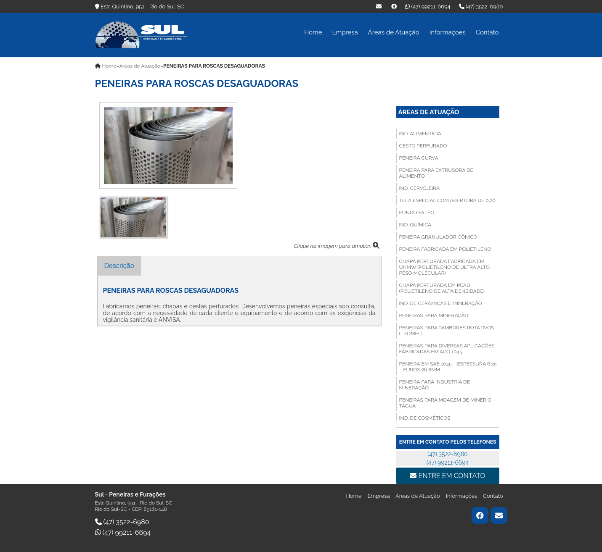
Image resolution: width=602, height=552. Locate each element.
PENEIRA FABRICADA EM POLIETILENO (445, 249)
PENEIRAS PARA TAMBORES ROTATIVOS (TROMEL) (446, 330)
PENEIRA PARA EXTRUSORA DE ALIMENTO (436, 173)
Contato (487, 32)
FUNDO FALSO (417, 213)
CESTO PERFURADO (423, 146)
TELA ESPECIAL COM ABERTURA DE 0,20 (447, 200)
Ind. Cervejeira (419, 188)
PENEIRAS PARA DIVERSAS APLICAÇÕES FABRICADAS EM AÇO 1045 (447, 349)
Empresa (345, 32)
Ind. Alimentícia (420, 134)
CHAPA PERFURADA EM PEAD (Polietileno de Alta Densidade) (442, 288)
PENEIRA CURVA (418, 158)
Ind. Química (415, 225)
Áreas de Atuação (393, 32)
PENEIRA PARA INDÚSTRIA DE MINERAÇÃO (434, 385)
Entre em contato (447, 476)
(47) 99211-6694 (427, 6)
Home (313, 32)
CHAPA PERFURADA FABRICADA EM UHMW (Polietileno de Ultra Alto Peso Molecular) (444, 267)
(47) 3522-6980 (481, 6)
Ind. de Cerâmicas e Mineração (440, 303)
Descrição (119, 265)
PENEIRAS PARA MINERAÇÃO (434, 315)
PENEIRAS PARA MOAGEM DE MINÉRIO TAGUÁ (445, 403)
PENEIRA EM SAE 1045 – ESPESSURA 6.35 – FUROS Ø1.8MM (448, 367)
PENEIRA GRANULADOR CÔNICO (438, 237)
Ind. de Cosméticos (425, 418)
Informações (447, 32)
